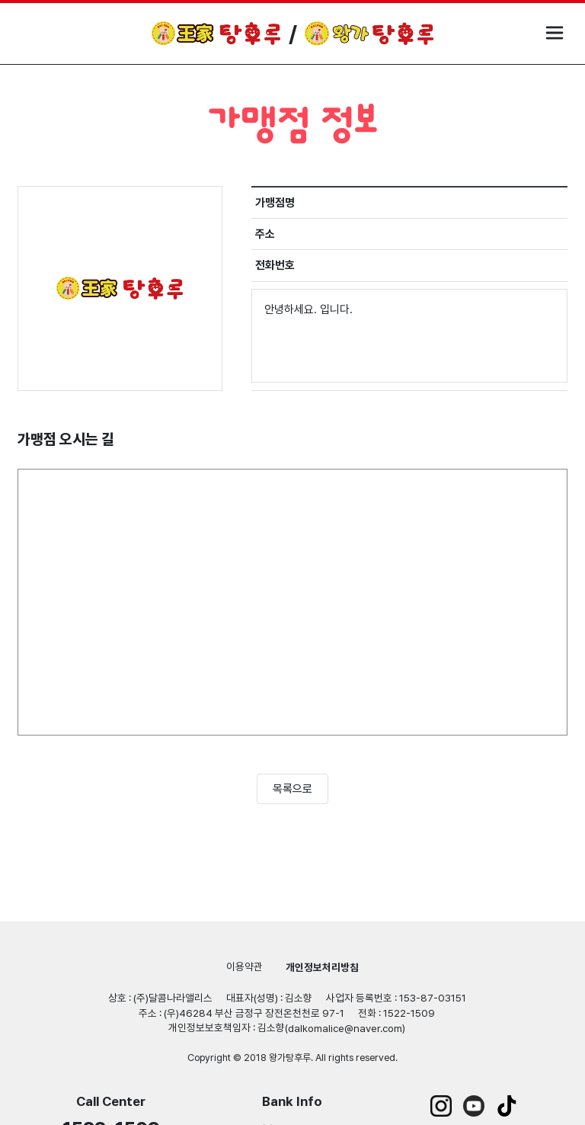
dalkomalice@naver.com (345, 1028)
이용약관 (244, 966)
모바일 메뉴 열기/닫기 (554, 33)
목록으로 (292, 789)
